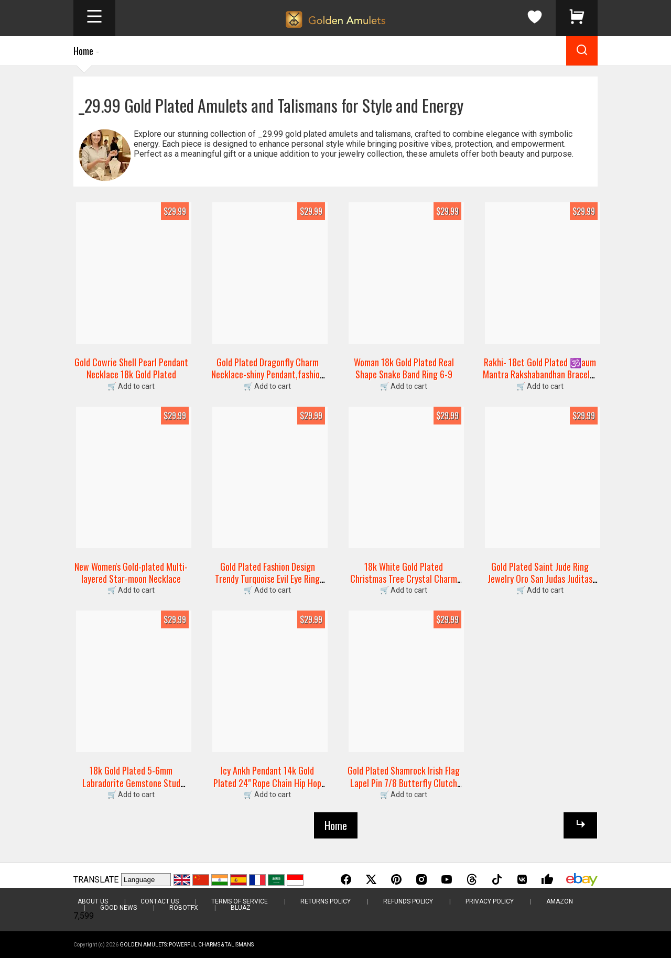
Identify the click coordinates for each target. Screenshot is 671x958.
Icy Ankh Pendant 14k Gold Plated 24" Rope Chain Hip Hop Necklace (267, 783)
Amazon (559, 901)
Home (83, 51)
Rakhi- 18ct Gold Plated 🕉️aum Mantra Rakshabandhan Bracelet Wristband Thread (540, 374)
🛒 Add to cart (131, 386)
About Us (93, 901)
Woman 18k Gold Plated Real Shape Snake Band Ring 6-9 (404, 368)
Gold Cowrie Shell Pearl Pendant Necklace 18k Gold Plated (131, 368)
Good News (118, 907)
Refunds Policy (408, 901)
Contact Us (159, 901)
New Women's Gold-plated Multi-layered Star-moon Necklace (131, 572)
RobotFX (183, 907)
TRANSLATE (95, 880)
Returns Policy (325, 901)
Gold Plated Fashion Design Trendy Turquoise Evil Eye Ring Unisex (267, 579)
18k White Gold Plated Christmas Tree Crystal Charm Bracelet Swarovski (403, 579)
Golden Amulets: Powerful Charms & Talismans (187, 945)
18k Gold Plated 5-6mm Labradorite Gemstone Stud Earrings (131, 783)
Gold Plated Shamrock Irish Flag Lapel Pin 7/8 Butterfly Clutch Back (404, 783)
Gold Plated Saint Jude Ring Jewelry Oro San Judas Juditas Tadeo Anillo (540, 579)
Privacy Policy (490, 901)
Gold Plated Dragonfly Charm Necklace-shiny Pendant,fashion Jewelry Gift (267, 374)
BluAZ (241, 907)
